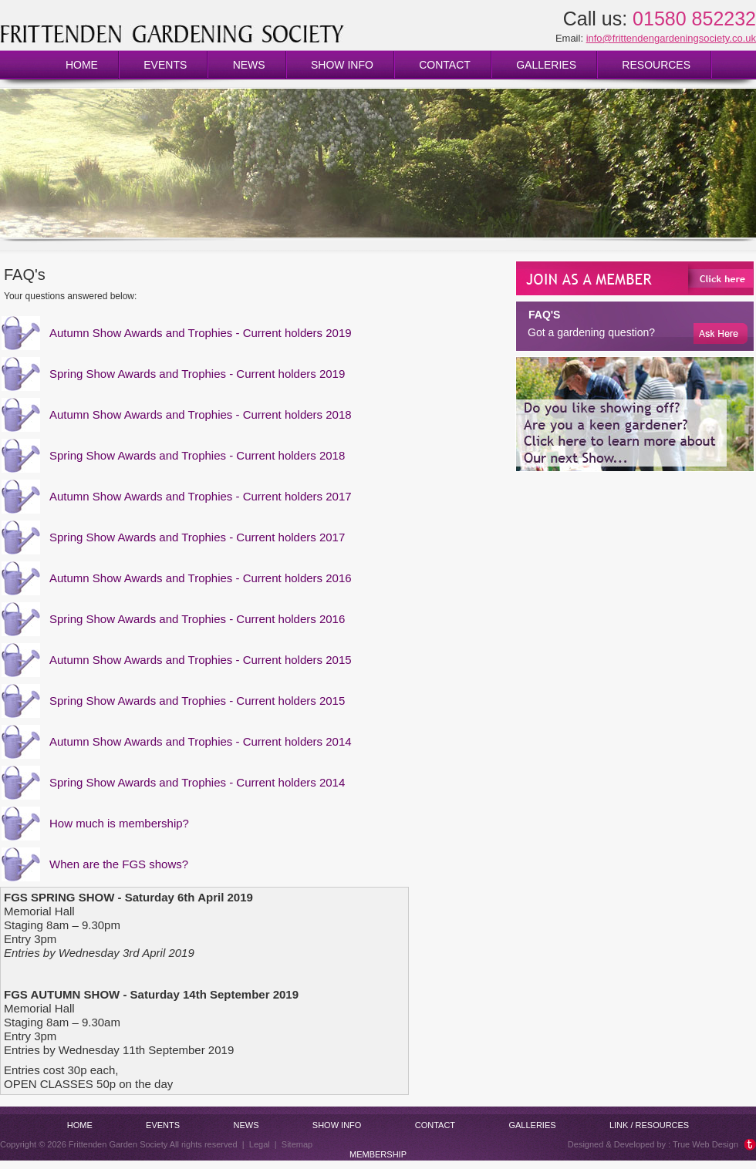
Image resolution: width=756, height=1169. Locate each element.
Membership (378, 1154)
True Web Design (705, 1144)
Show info (342, 65)
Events (165, 65)
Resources (656, 65)
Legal (259, 1144)
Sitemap (297, 1144)
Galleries (546, 65)
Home (82, 65)
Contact (445, 65)
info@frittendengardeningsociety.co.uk (671, 38)
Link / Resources (649, 1125)
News (249, 65)
